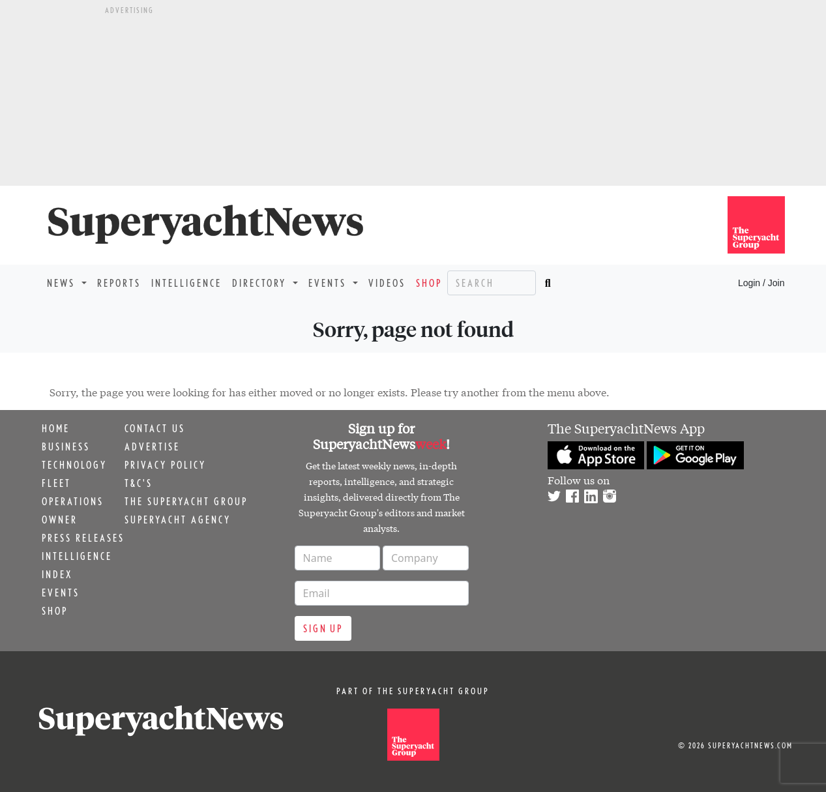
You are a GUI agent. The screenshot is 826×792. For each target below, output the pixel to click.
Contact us (155, 428)
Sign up (323, 628)
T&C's (139, 483)
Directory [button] (261, 283)
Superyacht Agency (178, 519)
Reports (119, 283)
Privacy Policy (165, 465)
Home (56, 428)
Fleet (56, 483)
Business (66, 446)
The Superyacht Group (186, 501)
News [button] (63, 283)
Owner (60, 519)
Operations (73, 501)
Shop (429, 283)
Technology (74, 465)
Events (61, 592)
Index (57, 574)
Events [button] (329, 283)
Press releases (83, 538)
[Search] (491, 283)
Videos (387, 283)
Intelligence (186, 283)
